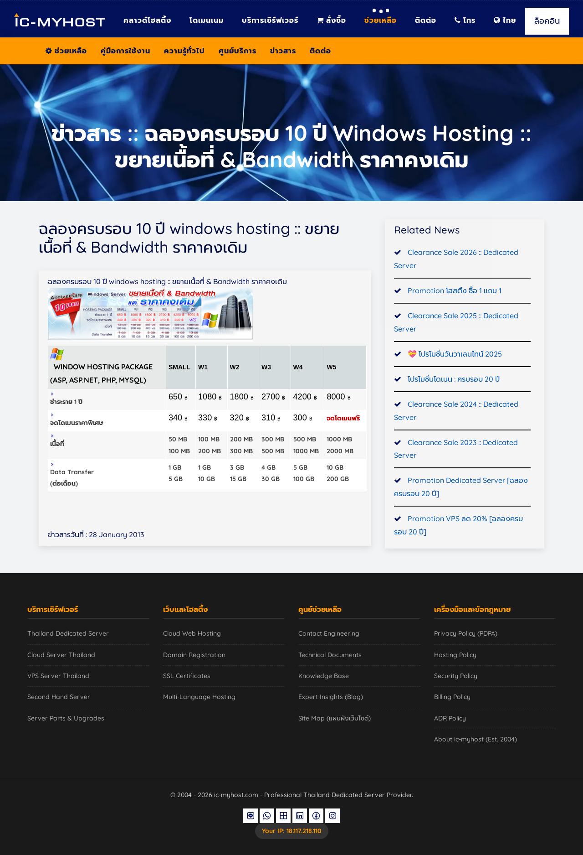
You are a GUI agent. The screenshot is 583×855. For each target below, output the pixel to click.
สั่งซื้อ (331, 20)
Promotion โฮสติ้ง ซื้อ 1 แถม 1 (454, 292)
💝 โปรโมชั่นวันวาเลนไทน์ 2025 (455, 356)
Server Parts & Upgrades (65, 718)
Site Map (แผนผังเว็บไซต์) (334, 718)
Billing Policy (452, 697)
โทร (465, 20)
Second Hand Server (58, 697)
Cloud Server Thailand (61, 655)
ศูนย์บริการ (237, 50)
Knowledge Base (323, 676)
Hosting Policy (455, 655)
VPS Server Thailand (58, 676)
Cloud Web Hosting (192, 633)
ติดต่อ (425, 20)
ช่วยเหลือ (380, 20)
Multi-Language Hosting (199, 697)
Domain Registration (194, 655)
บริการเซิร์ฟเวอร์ (270, 20)
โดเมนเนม (206, 20)
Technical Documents (330, 655)
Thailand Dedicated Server (68, 633)
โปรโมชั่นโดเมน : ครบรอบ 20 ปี (454, 381)
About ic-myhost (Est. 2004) (475, 739)
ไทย (505, 20)
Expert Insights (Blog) (330, 697)
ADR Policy (450, 718)
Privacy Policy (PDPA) (465, 633)
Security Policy (455, 676)
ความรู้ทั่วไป (184, 50)
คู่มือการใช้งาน (125, 50)
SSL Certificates (186, 676)
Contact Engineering (328, 633)
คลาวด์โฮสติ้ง (147, 20)
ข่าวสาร (283, 50)
